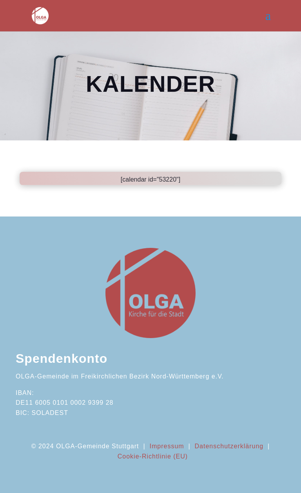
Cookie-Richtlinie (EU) (153, 456)
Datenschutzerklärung (229, 446)
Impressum (166, 446)
